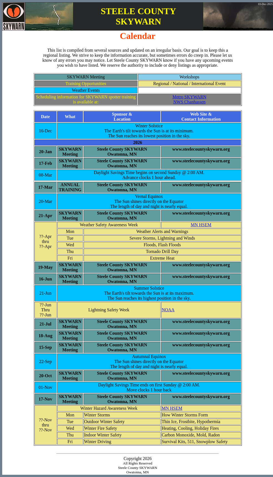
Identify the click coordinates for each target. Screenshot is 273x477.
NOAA (168, 309)
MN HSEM (201, 224)
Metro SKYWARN (189, 97)
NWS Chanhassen (189, 102)
